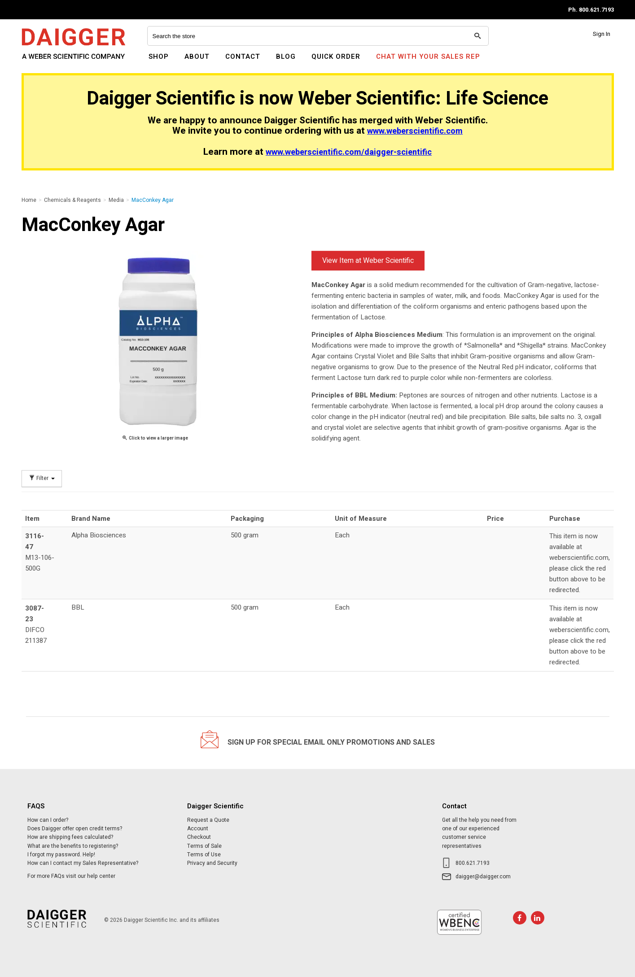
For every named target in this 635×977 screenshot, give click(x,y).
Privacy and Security (212, 863)
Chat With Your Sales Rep (428, 56)
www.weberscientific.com (415, 131)
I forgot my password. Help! (61, 855)
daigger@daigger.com (483, 876)
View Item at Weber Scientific (368, 260)
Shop (159, 56)
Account (197, 828)
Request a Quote (208, 820)
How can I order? (47, 820)
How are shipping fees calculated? (70, 837)
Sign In (601, 34)
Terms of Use (204, 855)
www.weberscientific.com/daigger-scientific (349, 152)
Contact (242, 56)
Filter (42, 478)
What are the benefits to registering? (72, 846)
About (197, 56)
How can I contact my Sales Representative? (82, 863)
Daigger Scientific (46, 62)
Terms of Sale (204, 846)
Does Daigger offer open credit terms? (74, 828)
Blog (286, 56)
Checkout (199, 837)
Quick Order (335, 56)
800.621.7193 (472, 863)
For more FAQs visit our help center (71, 876)
